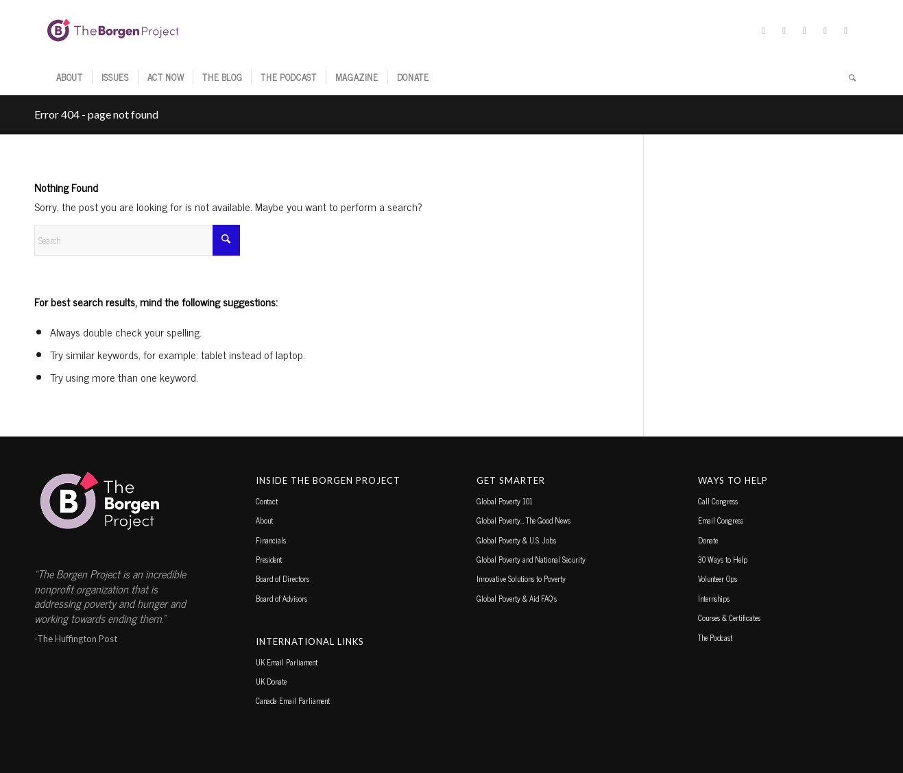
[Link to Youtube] (846, 30)
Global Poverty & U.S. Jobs (516, 540)
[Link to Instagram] (805, 30)
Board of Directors (282, 578)
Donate (708, 540)
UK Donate (271, 681)
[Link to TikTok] (825, 30)
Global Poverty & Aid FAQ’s (517, 598)
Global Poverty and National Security (531, 559)
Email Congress (720, 520)
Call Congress (718, 501)
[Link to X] (764, 30)
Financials (271, 540)
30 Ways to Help (722, 559)
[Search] (848, 77)
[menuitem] (69, 77)
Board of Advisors (281, 598)
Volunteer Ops (717, 578)
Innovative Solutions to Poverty (521, 578)
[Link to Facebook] (784, 30)
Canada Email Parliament (293, 700)
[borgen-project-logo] (113, 30)
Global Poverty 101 (505, 501)
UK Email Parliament (286, 662)
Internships (714, 598)
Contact (267, 501)
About (264, 520)
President (269, 559)
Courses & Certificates (729, 617)
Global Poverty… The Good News (523, 520)
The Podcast (715, 637)
